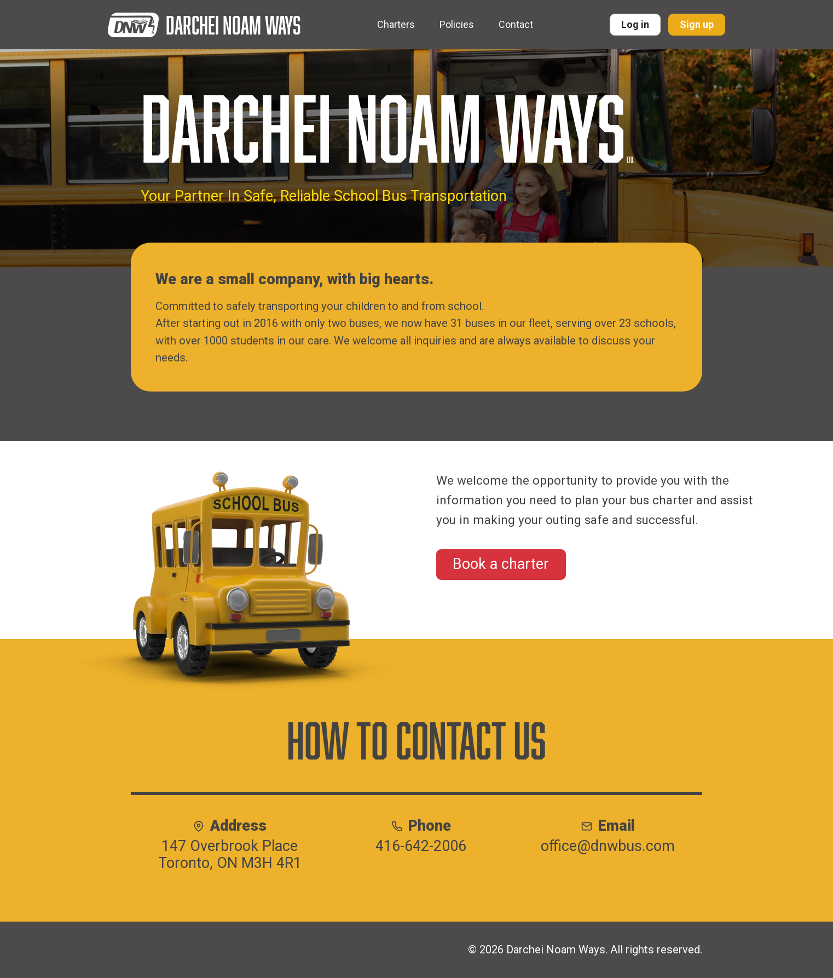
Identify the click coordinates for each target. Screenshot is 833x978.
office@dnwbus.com (608, 846)
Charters (396, 24)
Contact (516, 24)
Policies (456, 24)
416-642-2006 (420, 846)
